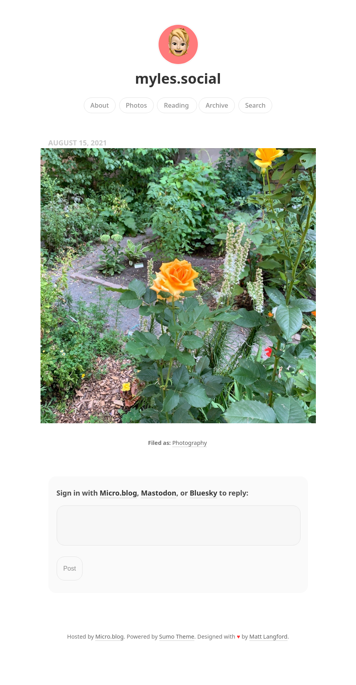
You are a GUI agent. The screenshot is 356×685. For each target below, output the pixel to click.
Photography (189, 442)
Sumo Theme (176, 641)
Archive (217, 105)
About (99, 105)
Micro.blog (118, 493)
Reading (177, 105)
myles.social (178, 78)
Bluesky (203, 493)
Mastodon (158, 493)
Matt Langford (268, 641)
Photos (136, 105)
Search (255, 105)
